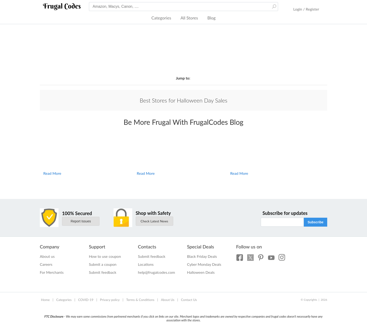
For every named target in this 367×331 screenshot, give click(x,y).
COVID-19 (86, 300)
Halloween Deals (201, 272)
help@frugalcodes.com (156, 272)
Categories (161, 17)
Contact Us (189, 300)
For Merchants (52, 272)
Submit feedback (102, 272)
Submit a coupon (103, 264)
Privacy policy (110, 300)
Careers (46, 264)
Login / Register (306, 9)
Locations (146, 264)
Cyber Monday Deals (204, 264)
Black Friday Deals (202, 256)
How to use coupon (105, 256)
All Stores (189, 17)
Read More (52, 173)
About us (47, 256)
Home (45, 300)
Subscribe (315, 222)
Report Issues (81, 221)
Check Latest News (154, 221)
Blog (211, 17)
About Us (167, 300)
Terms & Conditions (140, 300)
